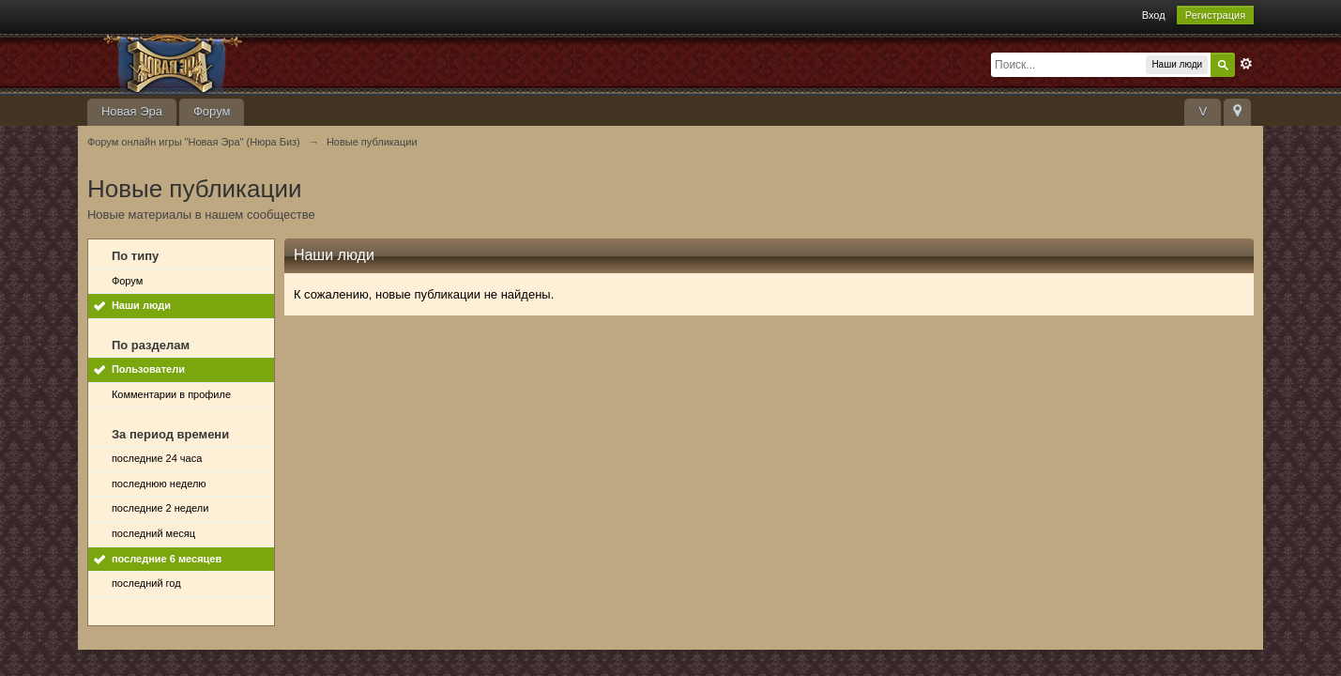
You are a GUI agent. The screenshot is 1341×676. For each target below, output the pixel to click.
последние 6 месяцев (166, 558)
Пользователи (148, 369)
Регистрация (1215, 15)
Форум (212, 111)
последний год (146, 583)
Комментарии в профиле (171, 394)
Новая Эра (131, 111)
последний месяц (153, 533)
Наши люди (141, 305)
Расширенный (1246, 63)
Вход (1154, 15)
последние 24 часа (157, 458)
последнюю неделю (159, 483)
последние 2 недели (160, 508)
